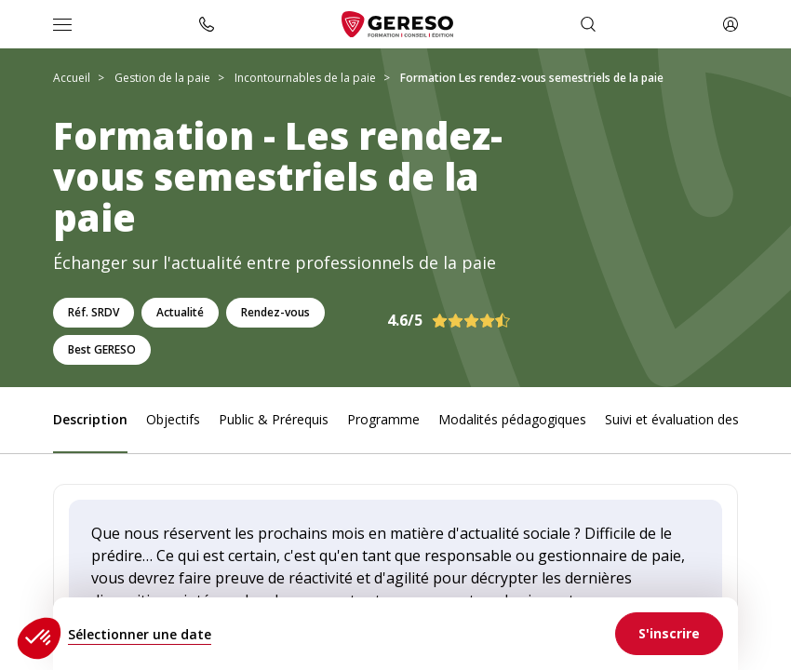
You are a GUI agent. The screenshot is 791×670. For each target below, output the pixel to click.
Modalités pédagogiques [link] (512, 419)
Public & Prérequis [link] (273, 419)
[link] (669, 633)
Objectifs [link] (173, 419)
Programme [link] (383, 419)
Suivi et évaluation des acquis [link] (693, 419)
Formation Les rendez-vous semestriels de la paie (532, 78)
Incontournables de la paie (305, 78)
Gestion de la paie (162, 78)
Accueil (71, 78)
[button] (39, 638)
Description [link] (90, 419)
